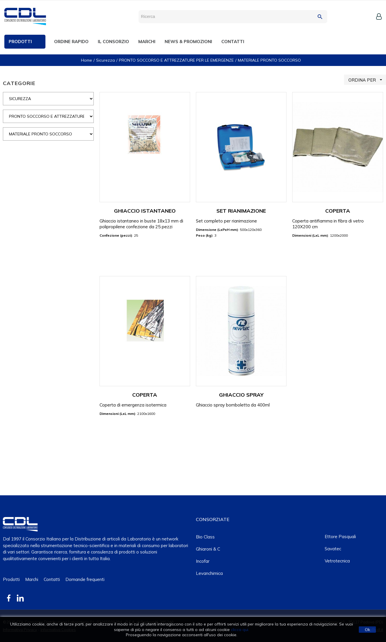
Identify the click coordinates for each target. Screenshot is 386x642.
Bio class (205, 537)
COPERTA (337, 210)
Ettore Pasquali (340, 536)
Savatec (333, 548)
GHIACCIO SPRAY (241, 394)
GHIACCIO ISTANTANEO (145, 210)
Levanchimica (209, 573)
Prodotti (11, 579)
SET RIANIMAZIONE (241, 210)
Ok (367, 629)
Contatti (52, 579)
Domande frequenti (84, 579)
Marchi (31, 579)
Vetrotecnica (337, 561)
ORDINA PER (367, 80)
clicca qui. (240, 629)
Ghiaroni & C (208, 549)
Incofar (202, 561)
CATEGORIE (19, 83)
